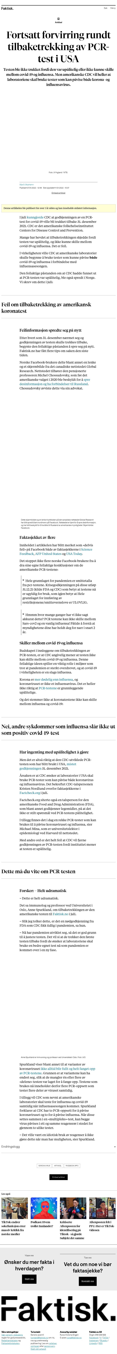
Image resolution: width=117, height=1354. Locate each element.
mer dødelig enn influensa (54, 679)
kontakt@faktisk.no (39, 1337)
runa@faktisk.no (74, 1337)
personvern (49, 1346)
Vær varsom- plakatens (12, 1334)
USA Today (74, 554)
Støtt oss (29, 1279)
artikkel (58, 1166)
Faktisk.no (60, 914)
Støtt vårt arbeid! (38, 1349)
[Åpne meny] (112, 9)
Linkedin (93, 1343)
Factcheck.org (30, 793)
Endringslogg (10, 1146)
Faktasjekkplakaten (10, 1343)
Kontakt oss (88, 1281)
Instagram (94, 1340)
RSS (101, 1343)
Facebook (93, 1337)
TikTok (105, 1337)
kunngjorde (35, 217)
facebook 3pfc (72, 1166)
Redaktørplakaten (9, 1340)
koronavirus (44, 1166)
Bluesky (103, 1340)
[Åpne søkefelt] (102, 9)
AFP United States (48, 554)
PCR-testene (48, 688)
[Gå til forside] (7, 8)
